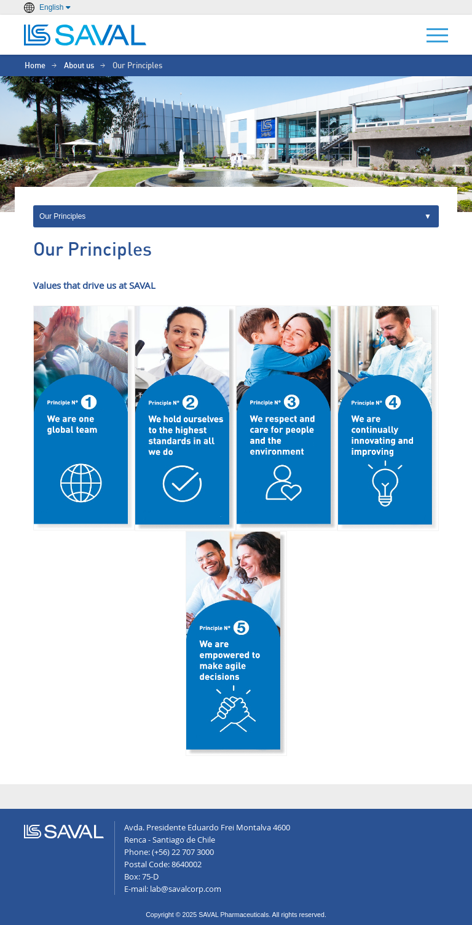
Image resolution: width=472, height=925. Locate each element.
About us (79, 66)
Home (35, 66)
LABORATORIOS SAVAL (85, 35)
